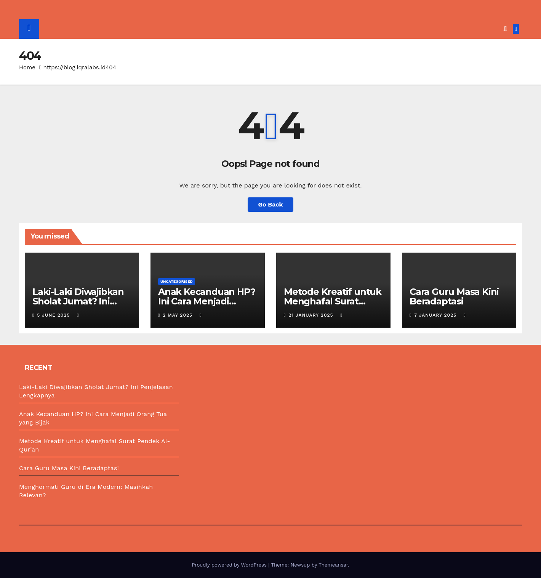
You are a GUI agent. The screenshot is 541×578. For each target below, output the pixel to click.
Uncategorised (176, 281)
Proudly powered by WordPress (230, 565)
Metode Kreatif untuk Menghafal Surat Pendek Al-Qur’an (332, 301)
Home (27, 67)
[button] (505, 28)
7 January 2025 (436, 315)
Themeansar (333, 565)
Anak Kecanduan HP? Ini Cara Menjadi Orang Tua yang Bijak (206, 301)
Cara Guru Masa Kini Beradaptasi (454, 296)
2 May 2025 (178, 315)
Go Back (270, 204)
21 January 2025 (311, 315)
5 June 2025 (54, 315)
